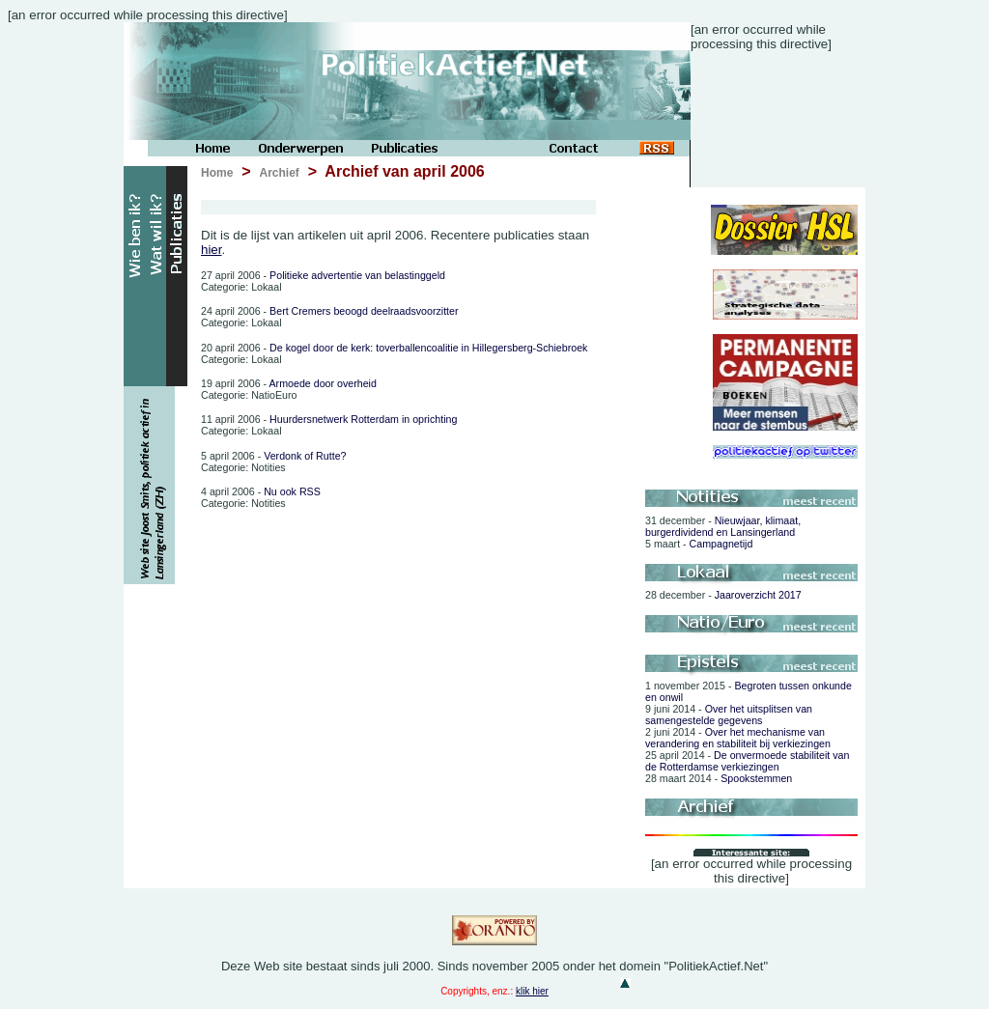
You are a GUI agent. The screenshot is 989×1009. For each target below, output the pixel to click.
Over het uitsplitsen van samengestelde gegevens (728, 714)
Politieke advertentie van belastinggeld (323, 275)
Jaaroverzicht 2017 (723, 595)
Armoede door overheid (289, 383)
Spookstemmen (718, 778)
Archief (278, 173)
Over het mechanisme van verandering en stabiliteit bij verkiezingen (738, 737)
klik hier (532, 991)
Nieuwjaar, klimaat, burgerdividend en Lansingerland (723, 526)
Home (217, 173)
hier (211, 249)
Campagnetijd (698, 543)
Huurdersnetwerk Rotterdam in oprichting (329, 419)
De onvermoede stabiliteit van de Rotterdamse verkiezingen (747, 760)
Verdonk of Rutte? (273, 456)
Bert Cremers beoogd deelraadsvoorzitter (330, 311)
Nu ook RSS (261, 491)
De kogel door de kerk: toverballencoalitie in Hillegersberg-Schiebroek (394, 347)
